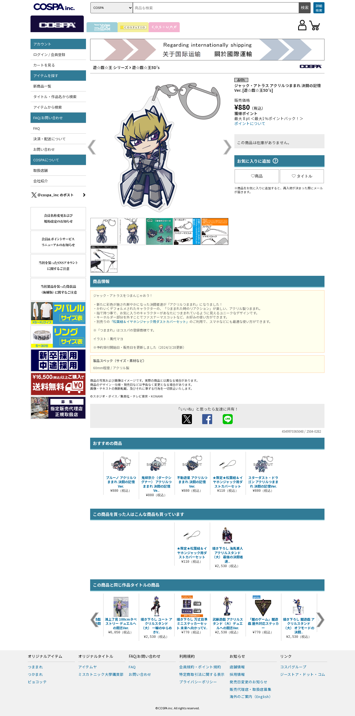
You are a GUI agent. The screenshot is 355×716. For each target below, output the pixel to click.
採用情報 (237, 674)
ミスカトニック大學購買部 (101, 674)
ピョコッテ (37, 681)
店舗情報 (237, 666)
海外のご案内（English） (251, 696)
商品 (257, 176)
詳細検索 (319, 7)
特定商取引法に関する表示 (202, 674)
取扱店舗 (40, 170)
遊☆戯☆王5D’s (146, 67)
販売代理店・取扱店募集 (250, 689)
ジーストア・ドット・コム (302, 674)
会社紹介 (40, 181)
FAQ (36, 128)
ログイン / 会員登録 (49, 54)
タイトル (302, 176)
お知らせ (237, 656)
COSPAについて (46, 159)
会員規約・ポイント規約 (200, 666)
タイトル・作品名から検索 (55, 96)
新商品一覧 (42, 86)
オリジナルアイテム (45, 656)
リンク (286, 656)
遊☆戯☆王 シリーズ (110, 67)
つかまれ (35, 674)
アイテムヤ (87, 666)
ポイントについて (249, 123)
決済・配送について (49, 138)
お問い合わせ (44, 149)
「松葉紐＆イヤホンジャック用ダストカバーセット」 (149, 321)
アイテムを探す (45, 75)
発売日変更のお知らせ (249, 681)
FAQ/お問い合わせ (48, 117)
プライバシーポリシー (198, 681)
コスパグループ (293, 666)
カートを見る (44, 65)
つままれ (35, 666)
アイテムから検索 (47, 107)
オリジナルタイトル (95, 656)
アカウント (42, 44)
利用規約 (187, 656)
